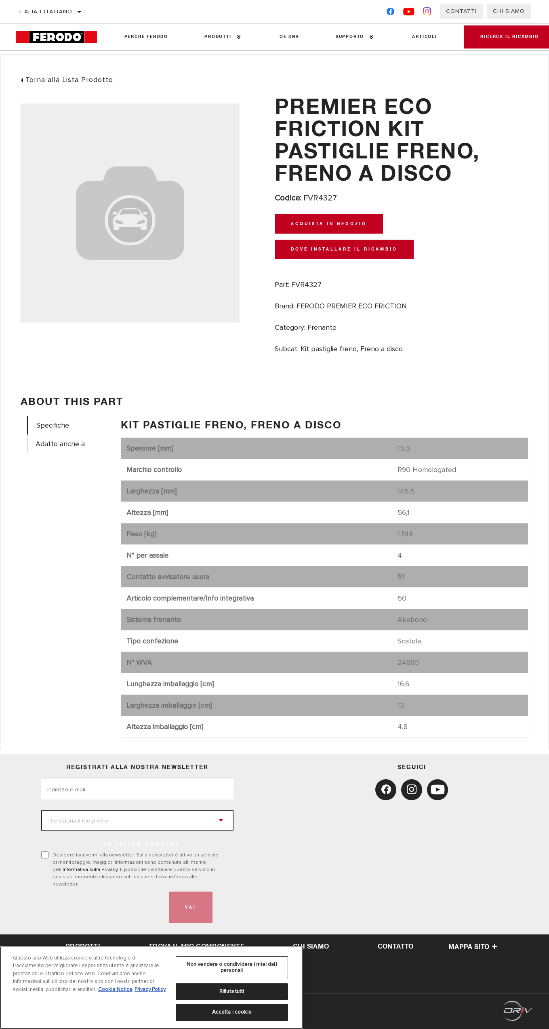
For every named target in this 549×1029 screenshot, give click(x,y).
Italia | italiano (46, 11)
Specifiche (52, 425)
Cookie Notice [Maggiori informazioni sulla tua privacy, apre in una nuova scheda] (115, 989)
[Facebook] (390, 13)
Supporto (350, 37)
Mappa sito (472, 947)
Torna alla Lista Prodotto (69, 79)
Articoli (424, 37)
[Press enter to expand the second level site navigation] (239, 37)
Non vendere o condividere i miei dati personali (232, 967)
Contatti (461, 11)
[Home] (61, 37)
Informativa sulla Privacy (90, 869)
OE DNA (289, 37)
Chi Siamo (509, 11)
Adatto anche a (60, 444)
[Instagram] (427, 13)
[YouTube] (409, 13)
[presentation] (102, 907)
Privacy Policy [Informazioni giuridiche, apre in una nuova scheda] (150, 989)
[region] (151, 987)
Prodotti (217, 37)
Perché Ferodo (146, 37)
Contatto (396, 946)
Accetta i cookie (232, 1012)
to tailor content (141, 844)
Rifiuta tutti (231, 991)
